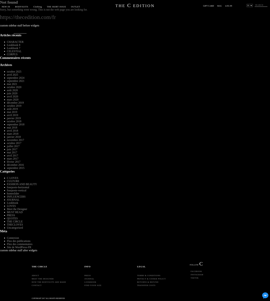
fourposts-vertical (16, 190)
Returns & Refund (147, 282)
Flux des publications (18, 241)
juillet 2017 (13, 146)
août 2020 (12, 90)
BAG (219, 6)
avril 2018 (12, 130)
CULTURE (13, 181)
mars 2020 (12, 99)
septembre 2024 (15, 77)
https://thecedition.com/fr (28, 17)
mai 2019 (12, 112)
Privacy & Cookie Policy (151, 279)
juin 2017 (12, 149)
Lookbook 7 (13, 48)
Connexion (13, 237)
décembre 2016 (15, 164)
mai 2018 (12, 127)
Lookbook (12, 202)
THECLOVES (15, 224)
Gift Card (208, 6)
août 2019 (12, 108)
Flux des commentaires (19, 244)
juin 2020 (12, 93)
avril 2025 (12, 74)
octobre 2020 (14, 87)
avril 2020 (12, 96)
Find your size (92, 285)
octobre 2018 (14, 121)
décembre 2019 (15, 102)
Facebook (196, 271)
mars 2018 (12, 133)
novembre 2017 (15, 139)
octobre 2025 (14, 71)
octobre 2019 (14, 105)
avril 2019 (12, 115)
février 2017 (13, 161)
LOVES (11, 205)
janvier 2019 (14, 118)
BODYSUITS (21, 7)
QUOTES (12, 218)
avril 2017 (12, 155)
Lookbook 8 (13, 45)
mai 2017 (12, 152)
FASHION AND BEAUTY (22, 184)
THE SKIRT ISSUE (56, 7)
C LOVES (12, 177)
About (35, 275)
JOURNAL (13, 199)
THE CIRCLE (15, 221)
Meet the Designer (17, 209)
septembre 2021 (15, 80)
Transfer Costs (146, 285)
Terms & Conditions (148, 275)
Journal (89, 279)
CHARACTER (15, 41)
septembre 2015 (15, 167)
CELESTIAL (14, 51)
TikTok (195, 278)
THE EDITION (135, 5)
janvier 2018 (14, 136)
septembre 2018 (15, 124)
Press (87, 275)
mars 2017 (12, 158)
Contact (37, 285)
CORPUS (12, 54)
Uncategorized (15, 227)
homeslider (13, 193)
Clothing (37, 7)
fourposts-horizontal (18, 187)
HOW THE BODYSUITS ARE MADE (49, 282)
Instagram (197, 275)
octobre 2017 (14, 143)
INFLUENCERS (16, 196)
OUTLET (75, 7)
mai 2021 (12, 84)
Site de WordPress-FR (19, 247)
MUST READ (15, 212)
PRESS (11, 215)
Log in (228, 6)
